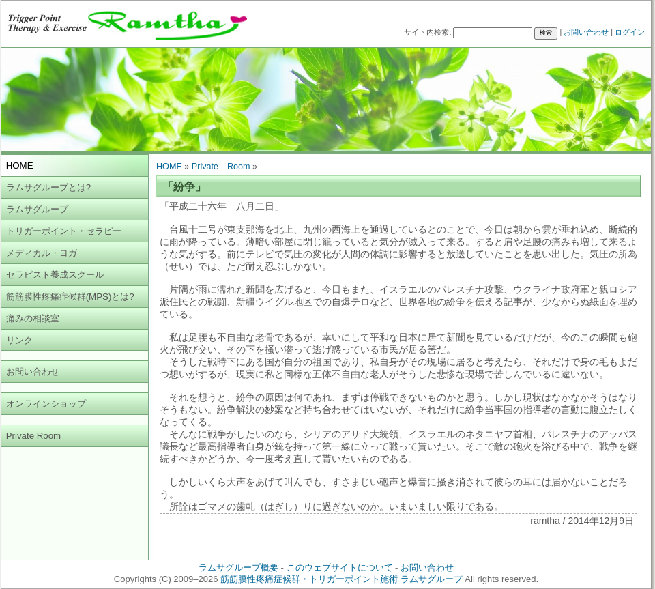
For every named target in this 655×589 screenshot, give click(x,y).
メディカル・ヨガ (41, 253)
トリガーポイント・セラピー (63, 231)
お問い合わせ (586, 32)
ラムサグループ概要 (238, 567)
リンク (19, 340)
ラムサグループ (37, 209)
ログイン (630, 32)
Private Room (33, 436)
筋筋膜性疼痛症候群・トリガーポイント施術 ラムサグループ (341, 579)
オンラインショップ (46, 404)
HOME (169, 166)
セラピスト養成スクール (55, 275)
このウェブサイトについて (340, 567)
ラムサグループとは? (48, 187)
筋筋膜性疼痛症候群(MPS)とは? (70, 296)
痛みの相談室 (32, 318)
